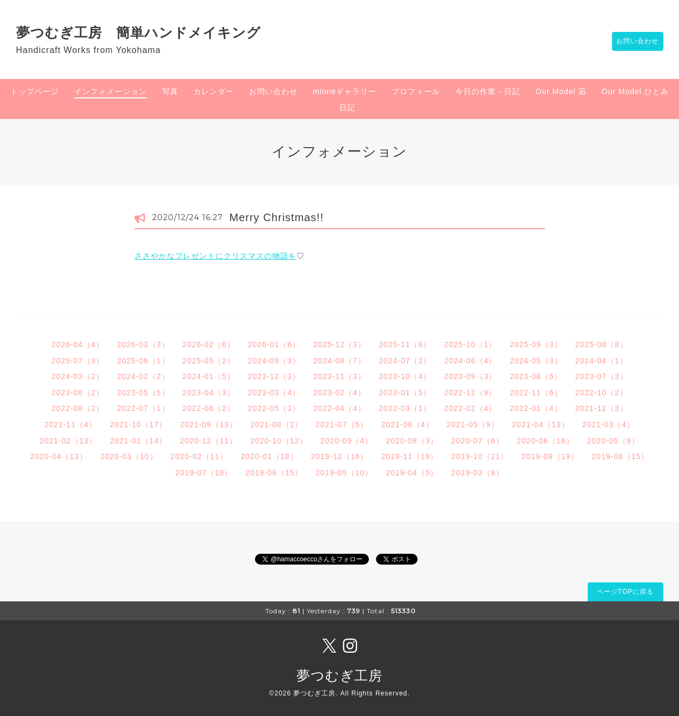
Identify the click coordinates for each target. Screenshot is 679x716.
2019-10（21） (479, 456)
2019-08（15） (620, 456)
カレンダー (213, 91)
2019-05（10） (344, 472)
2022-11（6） (535, 392)
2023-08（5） (535, 376)
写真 (170, 91)
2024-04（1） (601, 360)
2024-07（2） (405, 360)
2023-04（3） (209, 392)
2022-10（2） (601, 392)
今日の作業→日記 (487, 91)
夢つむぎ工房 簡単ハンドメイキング (145, 32)
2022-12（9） (470, 392)
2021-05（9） (473, 424)
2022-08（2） (77, 408)
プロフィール (416, 91)
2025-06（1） (143, 360)
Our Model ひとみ (635, 91)
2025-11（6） (405, 344)
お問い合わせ (632, 41)
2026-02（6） (209, 344)
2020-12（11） (208, 440)
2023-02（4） (339, 392)
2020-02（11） (199, 456)
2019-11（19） (409, 456)
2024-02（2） (143, 376)
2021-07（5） (341, 424)
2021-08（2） (276, 424)
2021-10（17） (138, 424)
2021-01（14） (138, 440)
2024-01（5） (209, 376)
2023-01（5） (405, 392)
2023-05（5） (143, 392)
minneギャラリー (345, 91)
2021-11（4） (70, 424)
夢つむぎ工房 (339, 675)
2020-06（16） (545, 440)
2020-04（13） (59, 456)
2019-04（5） (412, 472)
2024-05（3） (535, 360)
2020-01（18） (269, 456)
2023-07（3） (601, 376)
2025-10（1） (470, 344)
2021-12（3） (601, 408)
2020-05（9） (613, 440)
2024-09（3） (274, 360)
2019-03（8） (477, 472)
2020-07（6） (477, 440)
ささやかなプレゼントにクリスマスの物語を (216, 255)
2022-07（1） (143, 408)
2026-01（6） (274, 344)
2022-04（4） (339, 408)
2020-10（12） (278, 440)
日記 (347, 107)
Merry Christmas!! (277, 217)
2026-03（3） (143, 344)
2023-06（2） (77, 392)
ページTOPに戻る (625, 591)
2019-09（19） (550, 456)
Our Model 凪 (560, 91)
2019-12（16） (339, 456)
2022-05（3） (274, 408)
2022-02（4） (470, 408)
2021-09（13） (208, 424)
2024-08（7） (339, 360)
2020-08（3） (412, 440)
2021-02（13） (68, 440)
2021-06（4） (407, 424)
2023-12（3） (274, 376)
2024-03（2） (77, 376)
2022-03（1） (405, 408)
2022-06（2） (209, 408)
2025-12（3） (339, 344)
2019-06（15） (273, 472)
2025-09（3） (535, 344)
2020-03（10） (129, 456)
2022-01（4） (535, 408)
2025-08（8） (601, 344)
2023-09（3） (470, 376)
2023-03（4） (274, 392)
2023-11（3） (339, 376)
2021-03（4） (608, 424)
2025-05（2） (209, 360)
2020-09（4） (346, 440)
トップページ (34, 91)
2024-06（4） (470, 360)
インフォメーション (110, 91)
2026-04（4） (77, 344)
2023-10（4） (405, 376)
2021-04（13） (540, 424)
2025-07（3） (77, 360)
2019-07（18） (203, 472)
